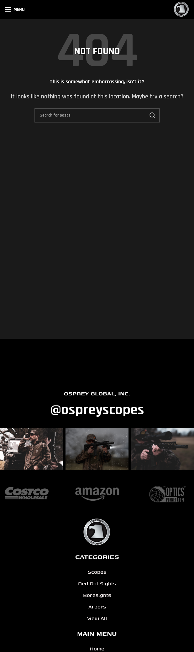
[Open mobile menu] (15, 9)
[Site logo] (181, 9)
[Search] (97, 115)
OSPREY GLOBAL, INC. (97, 393)
